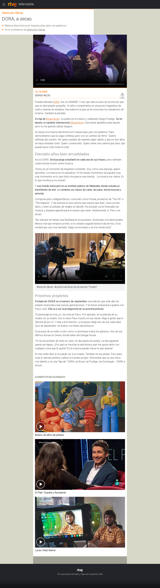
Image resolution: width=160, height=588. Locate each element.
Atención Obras (35, 29)
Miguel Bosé (77, 122)
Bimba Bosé (53, 118)
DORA (56, 101)
